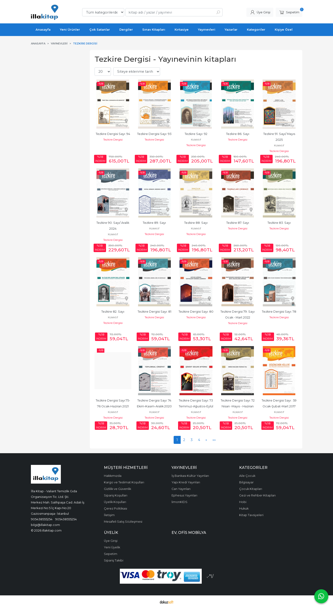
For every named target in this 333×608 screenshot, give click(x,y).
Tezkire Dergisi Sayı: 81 (154, 311)
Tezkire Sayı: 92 (196, 134)
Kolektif (196, 139)
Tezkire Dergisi (113, 139)
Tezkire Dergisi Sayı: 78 (279, 311)
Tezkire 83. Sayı (279, 222)
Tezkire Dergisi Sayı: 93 (154, 134)
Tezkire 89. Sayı (154, 222)
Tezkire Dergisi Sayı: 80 (196, 311)
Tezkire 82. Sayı (112, 311)
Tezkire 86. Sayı (237, 134)
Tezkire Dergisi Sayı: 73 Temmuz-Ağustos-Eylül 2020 (196, 406)
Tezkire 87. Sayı (237, 222)
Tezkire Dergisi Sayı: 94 (113, 134)
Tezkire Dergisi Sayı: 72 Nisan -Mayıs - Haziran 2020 (238, 406)
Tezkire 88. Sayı (196, 222)
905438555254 (41, 519)
